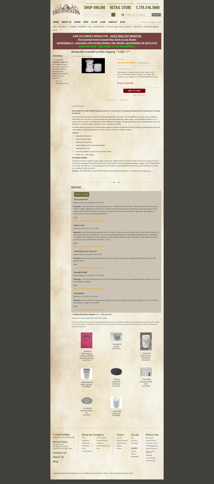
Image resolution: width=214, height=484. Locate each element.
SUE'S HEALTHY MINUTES (125, 36)
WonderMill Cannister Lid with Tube (146, 381)
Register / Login (155, 22)
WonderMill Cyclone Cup (116, 412)
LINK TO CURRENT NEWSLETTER (90, 36)
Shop (85, 22)
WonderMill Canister (117, 345)
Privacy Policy (150, 458)
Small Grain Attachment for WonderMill (146, 355)
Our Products (75, 56)
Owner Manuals (151, 448)
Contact (112, 22)
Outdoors (138, 26)
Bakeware (82, 26)
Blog (122, 22)
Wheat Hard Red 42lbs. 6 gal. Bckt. (87, 383)
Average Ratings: (143, 63)
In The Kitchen (112, 26)
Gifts (55, 30)
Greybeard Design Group (124, 473)
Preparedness (122, 443)
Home (56, 22)
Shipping (149, 455)
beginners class (58, 62)
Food (90, 26)
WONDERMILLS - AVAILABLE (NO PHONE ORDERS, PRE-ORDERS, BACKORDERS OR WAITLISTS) (107, 43)
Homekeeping (87, 451)
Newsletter (135, 456)
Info (132, 438)
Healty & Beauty (102, 440)
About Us (66, 22)
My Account (150, 438)
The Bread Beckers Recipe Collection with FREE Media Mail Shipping (86, 354)
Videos (119, 448)
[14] (85, 314)
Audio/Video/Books (151, 26)
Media (133, 454)
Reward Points (151, 440)
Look (102, 22)
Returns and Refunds (150, 452)
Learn (77, 22)
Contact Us (59, 452)
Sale (55, 26)
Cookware (72, 26)
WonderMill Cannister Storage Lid (86, 410)
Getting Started (122, 440)
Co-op (94, 22)
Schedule (134, 443)
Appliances (62, 26)
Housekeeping (98, 26)
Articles (133, 451)
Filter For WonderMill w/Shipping (116, 381)
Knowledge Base (151, 446)
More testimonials (62, 83)
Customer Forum (151, 443)
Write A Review (81, 194)
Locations (134, 440)
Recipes (119, 446)
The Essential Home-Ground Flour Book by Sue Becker (107, 39)
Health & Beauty (125, 26)
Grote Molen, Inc (145, 171)
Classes (119, 438)
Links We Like (150, 460)
